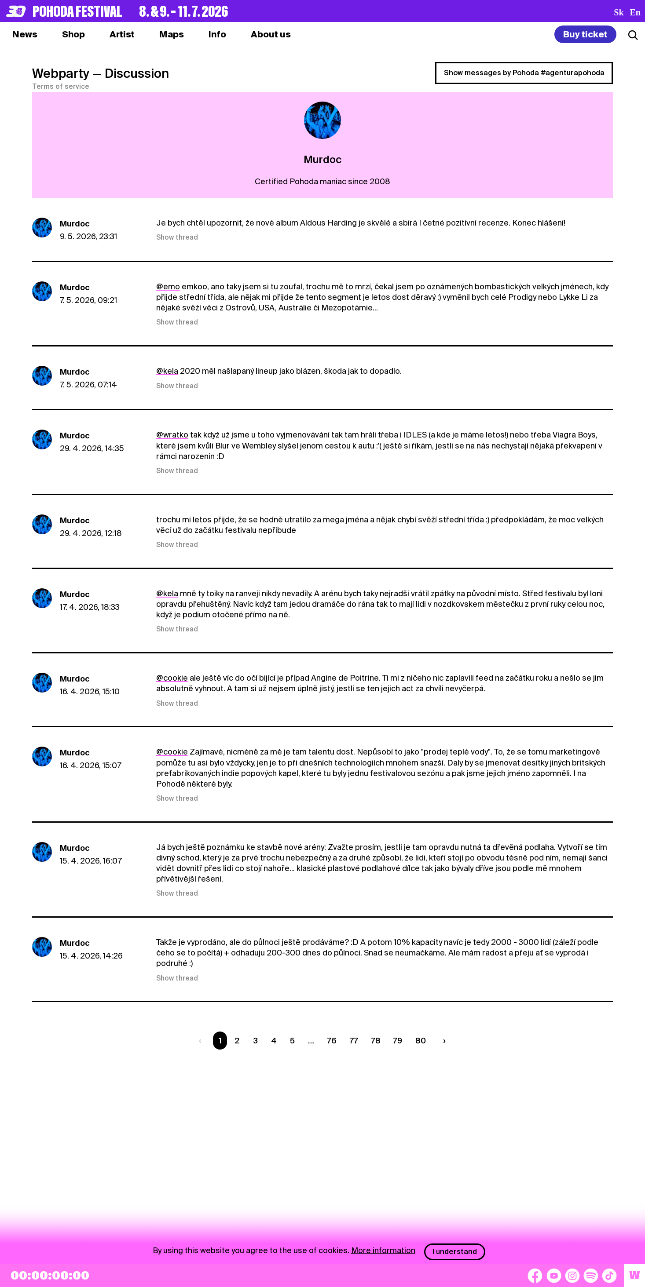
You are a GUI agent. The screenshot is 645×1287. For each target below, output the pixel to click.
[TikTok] (609, 1275)
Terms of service (60, 87)
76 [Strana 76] (332, 1040)
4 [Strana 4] (274, 1040)
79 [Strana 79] (397, 1040)
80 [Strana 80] (420, 1040)
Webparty (60, 73)
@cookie (172, 677)
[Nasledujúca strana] (442, 1041)
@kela (167, 371)
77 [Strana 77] (354, 1040)
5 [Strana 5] (292, 1040)
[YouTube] (553, 1275)
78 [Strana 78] (376, 1040)
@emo (168, 286)
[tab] (73, 34)
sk (618, 12)
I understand (454, 1251)
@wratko (172, 434)
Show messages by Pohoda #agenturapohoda (524, 73)
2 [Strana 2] (237, 1040)
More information (383, 1249)
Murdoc (75, 223)
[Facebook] (535, 1275)
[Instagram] (572, 1275)
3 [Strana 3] (255, 1040)
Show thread (177, 237)
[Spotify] (590, 1275)
